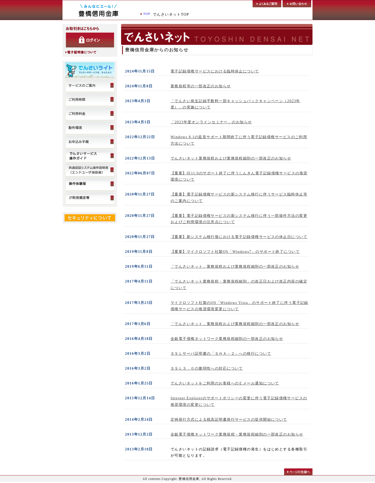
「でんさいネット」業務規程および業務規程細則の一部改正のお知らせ (235, 266)
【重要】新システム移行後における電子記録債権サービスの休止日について (239, 237)
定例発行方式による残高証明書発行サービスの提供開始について (229, 419)
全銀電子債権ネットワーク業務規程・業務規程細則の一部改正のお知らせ (237, 434)
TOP (146, 14)
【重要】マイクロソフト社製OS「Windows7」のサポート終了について (235, 251)
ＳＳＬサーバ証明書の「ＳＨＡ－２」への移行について (221, 353)
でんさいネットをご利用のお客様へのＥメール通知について (225, 383)
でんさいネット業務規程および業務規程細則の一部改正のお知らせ (231, 158)
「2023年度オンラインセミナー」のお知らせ (211, 122)
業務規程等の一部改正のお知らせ (201, 86)
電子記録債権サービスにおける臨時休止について (215, 71)
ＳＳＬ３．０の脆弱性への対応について (207, 368)
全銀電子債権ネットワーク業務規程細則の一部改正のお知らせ (227, 339)
